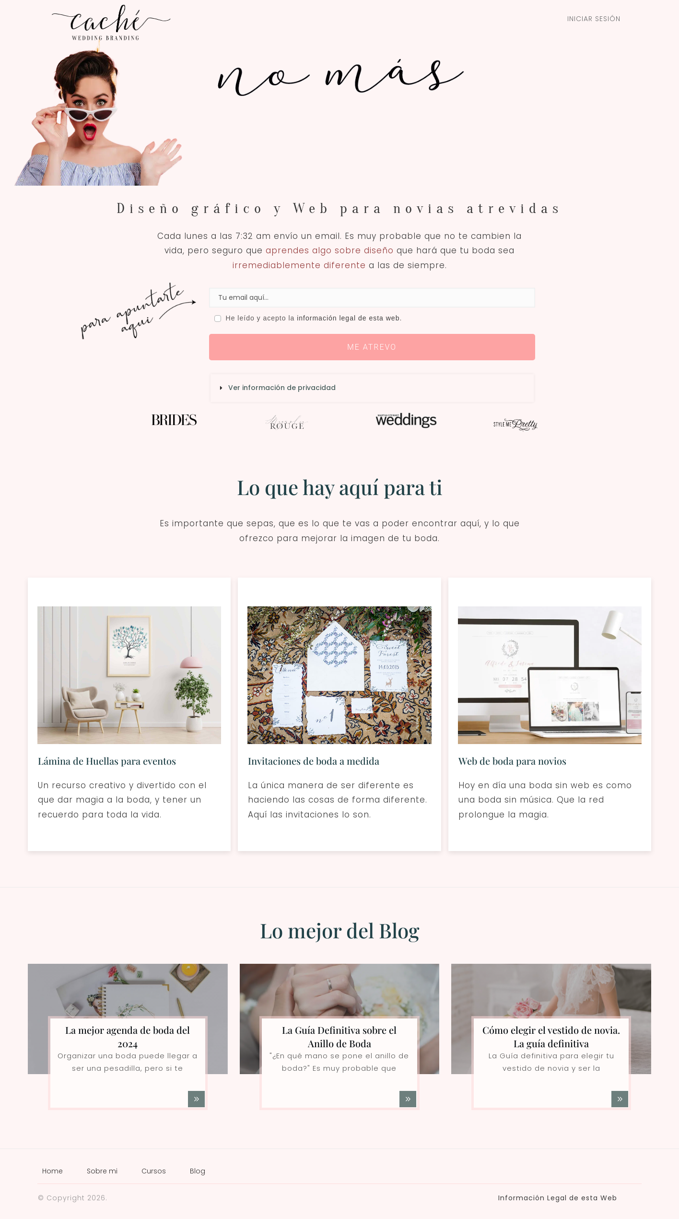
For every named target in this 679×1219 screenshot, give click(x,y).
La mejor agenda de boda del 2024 (127, 1036)
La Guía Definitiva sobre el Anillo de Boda (339, 1036)
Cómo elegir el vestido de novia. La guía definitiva (551, 1036)
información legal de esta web (348, 318)
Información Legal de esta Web (557, 1198)
